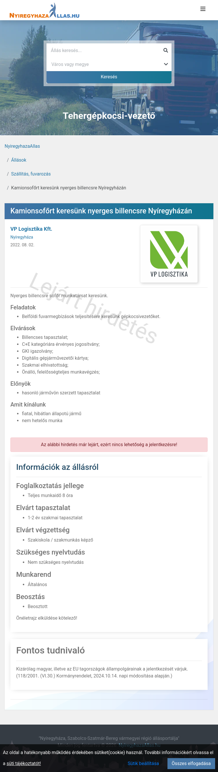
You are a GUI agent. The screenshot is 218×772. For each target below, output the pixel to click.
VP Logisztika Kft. (31, 229)
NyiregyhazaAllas (22, 146)
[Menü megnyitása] (203, 9)
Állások (18, 160)
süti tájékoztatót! (24, 763)
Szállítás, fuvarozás (31, 174)
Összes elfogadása (191, 763)
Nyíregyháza (21, 237)
